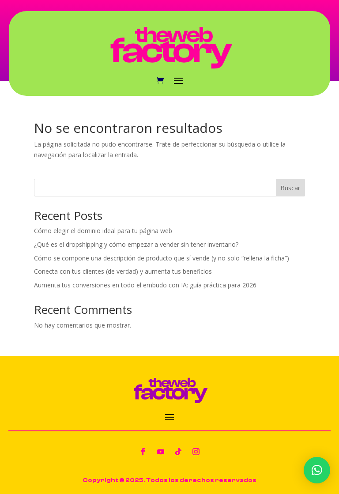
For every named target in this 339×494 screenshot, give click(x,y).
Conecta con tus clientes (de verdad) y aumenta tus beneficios (123, 271)
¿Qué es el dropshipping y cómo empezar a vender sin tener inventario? (136, 244)
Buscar (290, 188)
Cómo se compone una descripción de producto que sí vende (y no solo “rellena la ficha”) (161, 258)
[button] (317, 470)
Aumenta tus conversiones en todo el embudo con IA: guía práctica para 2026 (145, 285)
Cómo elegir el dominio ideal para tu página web (103, 230)
